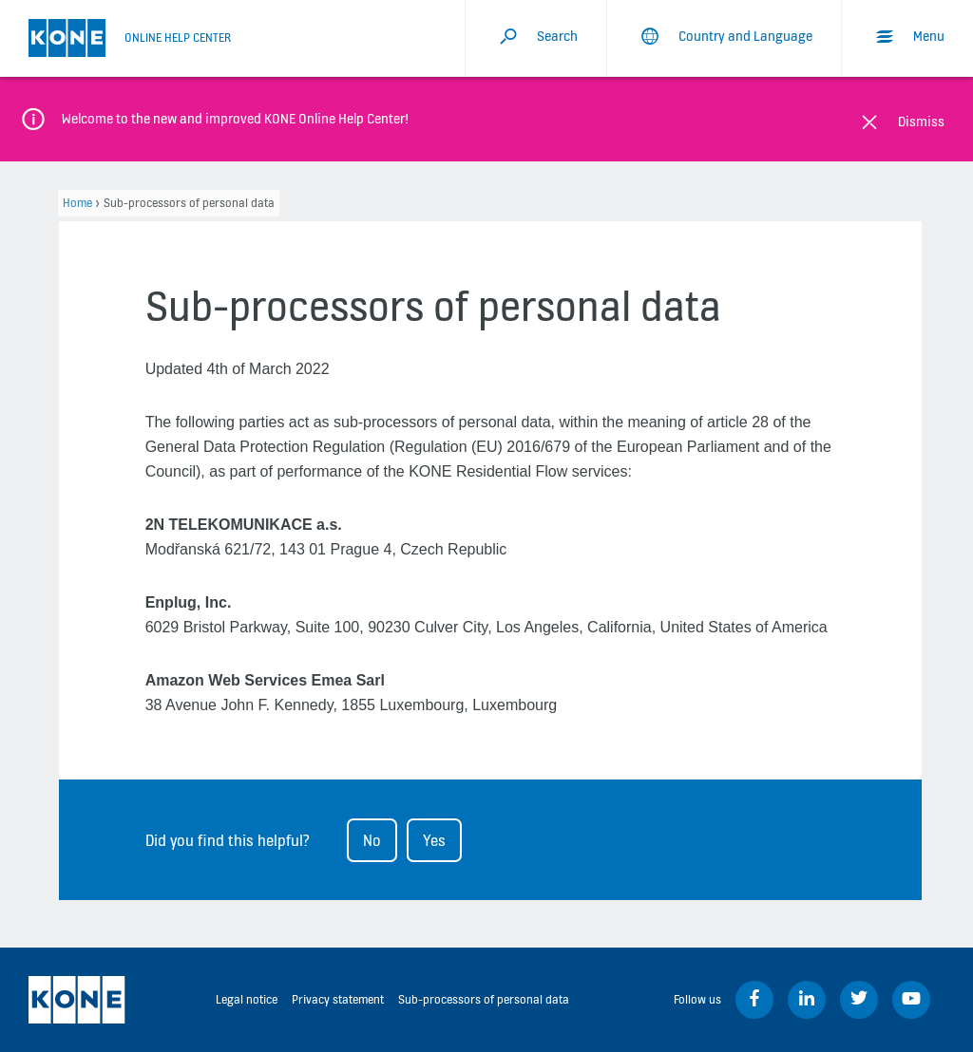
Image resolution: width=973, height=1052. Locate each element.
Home (77, 203)
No (372, 840)
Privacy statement (338, 999)
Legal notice (246, 999)
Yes (434, 840)
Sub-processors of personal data (483, 999)
